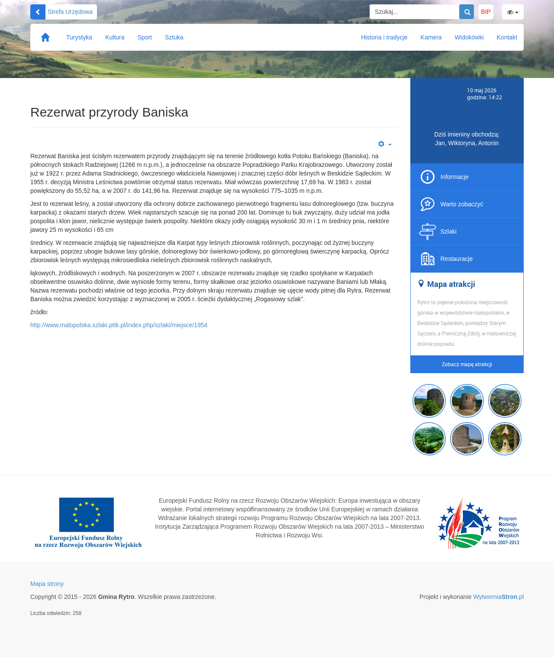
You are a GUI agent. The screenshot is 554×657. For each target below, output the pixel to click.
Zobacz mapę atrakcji (467, 364)
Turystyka (79, 37)
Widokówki (469, 37)
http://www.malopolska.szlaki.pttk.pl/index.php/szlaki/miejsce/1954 (118, 325)
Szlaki (449, 231)
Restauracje (457, 258)
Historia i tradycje (384, 37)
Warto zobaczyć (462, 204)
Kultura (114, 37)
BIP (486, 11)
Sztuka (174, 37)
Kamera (431, 37)
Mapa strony (47, 583)
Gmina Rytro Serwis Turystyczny (277, 28)
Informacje (455, 176)
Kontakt (507, 37)
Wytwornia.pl (498, 596)
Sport (145, 37)
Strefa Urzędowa (61, 12)
